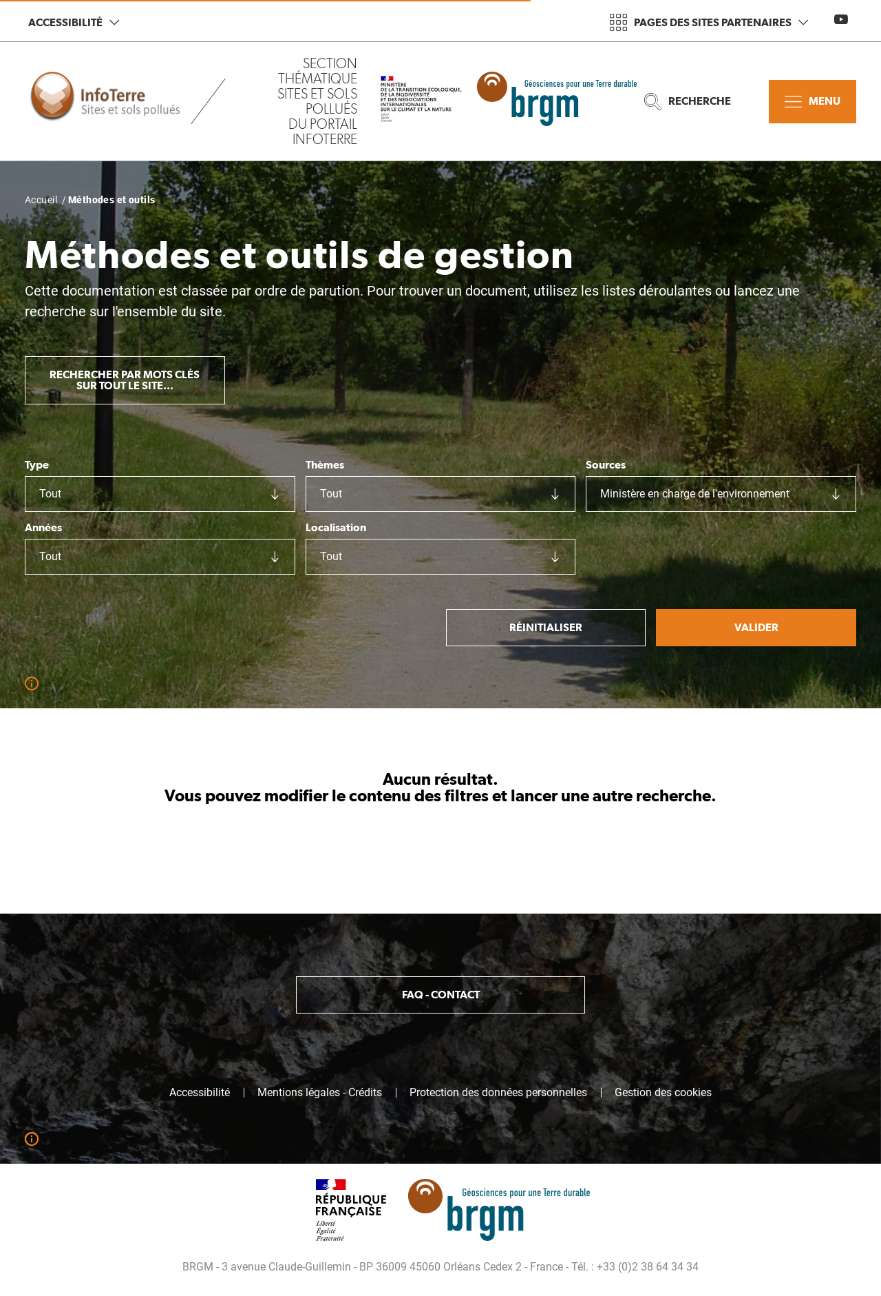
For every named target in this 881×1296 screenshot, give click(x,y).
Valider (756, 627)
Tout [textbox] (50, 493)
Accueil (41, 199)
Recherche (687, 101)
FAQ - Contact (441, 994)
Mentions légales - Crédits (319, 1092)
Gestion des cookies (663, 1092)
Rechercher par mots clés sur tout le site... (125, 380)
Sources (606, 465)
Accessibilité (73, 22)
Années (43, 527)
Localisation (336, 527)
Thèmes (325, 465)
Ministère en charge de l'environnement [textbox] (694, 493)
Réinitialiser (545, 627)
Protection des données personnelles (498, 1092)
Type (37, 465)
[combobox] (160, 494)
